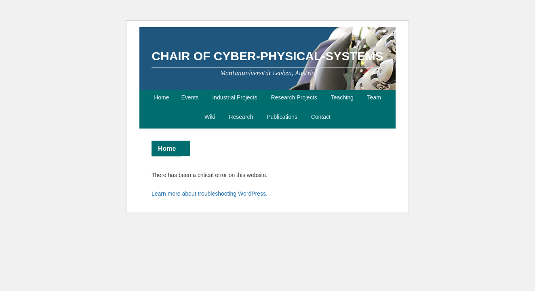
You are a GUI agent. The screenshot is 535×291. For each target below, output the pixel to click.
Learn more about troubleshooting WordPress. (210, 193)
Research (241, 117)
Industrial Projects (234, 97)
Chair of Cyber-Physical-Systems (267, 56)
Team (374, 97)
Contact (321, 117)
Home (161, 97)
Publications (282, 117)
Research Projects (294, 97)
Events (190, 97)
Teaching (342, 97)
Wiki (209, 117)
